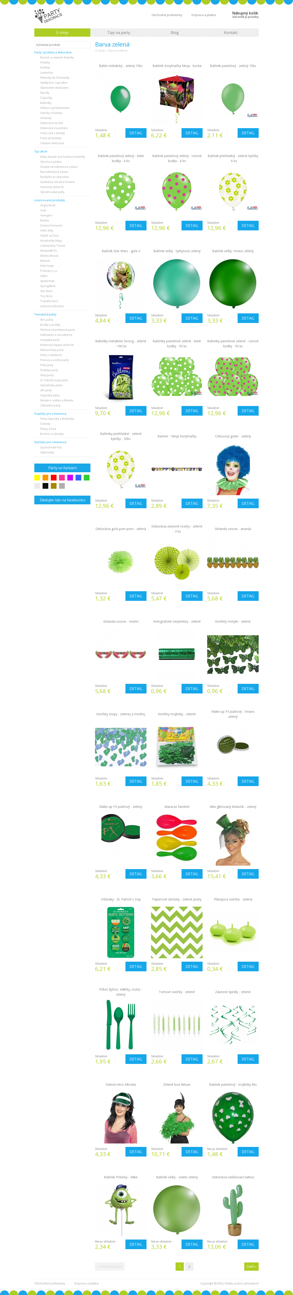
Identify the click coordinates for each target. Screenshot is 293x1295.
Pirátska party (49, 370)
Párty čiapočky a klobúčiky (57, 419)
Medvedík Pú (48, 251)
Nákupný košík (245, 15)
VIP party (46, 390)
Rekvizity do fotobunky (55, 78)
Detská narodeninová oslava (58, 167)
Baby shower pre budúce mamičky (62, 157)
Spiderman (47, 281)
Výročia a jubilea (51, 162)
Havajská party (50, 340)
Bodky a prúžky (50, 325)
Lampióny (46, 73)
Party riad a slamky (52, 133)
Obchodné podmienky (167, 15)
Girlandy (45, 118)
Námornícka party (52, 350)
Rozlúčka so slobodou (54, 177)
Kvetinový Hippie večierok (57, 345)
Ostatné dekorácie (52, 143)
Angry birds (47, 205)
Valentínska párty (51, 385)
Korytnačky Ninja (51, 241)
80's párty (46, 320)
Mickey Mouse (49, 256)
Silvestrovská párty (52, 192)
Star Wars (46, 291)
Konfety (45, 67)
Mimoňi (45, 261)
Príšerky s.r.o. (49, 271)
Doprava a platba (204, 15)
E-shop (62, 32)
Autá (43, 210)
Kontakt (231, 32)
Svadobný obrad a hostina (57, 182)
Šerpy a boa (48, 429)
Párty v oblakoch (51, 355)
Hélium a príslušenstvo (55, 108)
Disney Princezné (51, 225)
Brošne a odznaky (52, 434)
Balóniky (45, 103)
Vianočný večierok (52, 187)
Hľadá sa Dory (49, 235)
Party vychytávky (50, 138)
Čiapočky (46, 98)
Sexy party (47, 375)
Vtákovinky (47, 452)
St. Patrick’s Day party (54, 380)
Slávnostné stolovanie (54, 88)
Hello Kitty (46, 230)
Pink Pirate (47, 266)
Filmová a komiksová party (57, 330)
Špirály (44, 93)
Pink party (46, 365)
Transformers (49, 301)
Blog (175, 32)
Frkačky (45, 62)
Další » (251, 1266)
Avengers (46, 215)
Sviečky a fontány (51, 113)
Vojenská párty (50, 395)
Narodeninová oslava (54, 172)
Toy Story (46, 296)
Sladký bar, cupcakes (53, 83)
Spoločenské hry (51, 447)
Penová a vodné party (54, 360)
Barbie (44, 220)
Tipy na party (118, 32)
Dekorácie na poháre (54, 128)
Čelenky (45, 424)
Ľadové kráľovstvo (52, 306)
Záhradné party (50, 405)
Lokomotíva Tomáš (52, 246)
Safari (44, 276)
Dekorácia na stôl (51, 123)
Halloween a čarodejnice (56, 335)
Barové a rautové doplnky (57, 57)
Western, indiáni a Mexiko (56, 400)
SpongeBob (48, 286)
